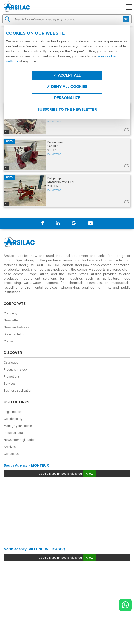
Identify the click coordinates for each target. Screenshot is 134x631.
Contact (9, 341)
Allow (89, 473)
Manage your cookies (18, 425)
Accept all (67, 75)
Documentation (14, 334)
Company (10, 313)
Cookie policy (13, 418)
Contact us (11, 453)
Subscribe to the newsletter (67, 109)
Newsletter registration (19, 439)
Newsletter (11, 320)
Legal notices (13, 411)
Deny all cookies (67, 86)
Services (9, 383)
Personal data (13, 432)
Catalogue (11, 362)
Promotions (12, 376)
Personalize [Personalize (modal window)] (67, 98)
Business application (18, 390)
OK (126, 19)
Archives (10, 446)
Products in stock (15, 369)
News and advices (16, 327)
